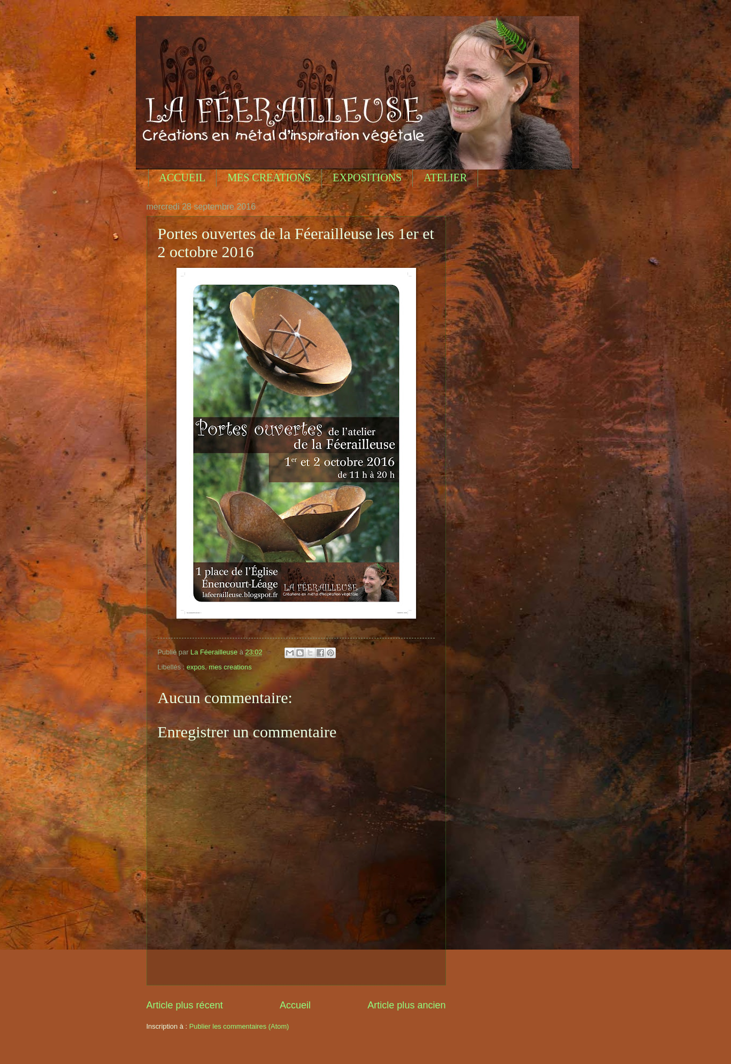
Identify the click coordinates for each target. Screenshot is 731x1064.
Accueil (295, 1005)
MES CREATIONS (269, 177)
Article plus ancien (406, 1005)
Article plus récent (185, 1005)
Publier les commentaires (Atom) (239, 1026)
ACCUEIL (182, 177)
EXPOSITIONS (367, 177)
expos (196, 667)
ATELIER (445, 177)
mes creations (230, 667)
